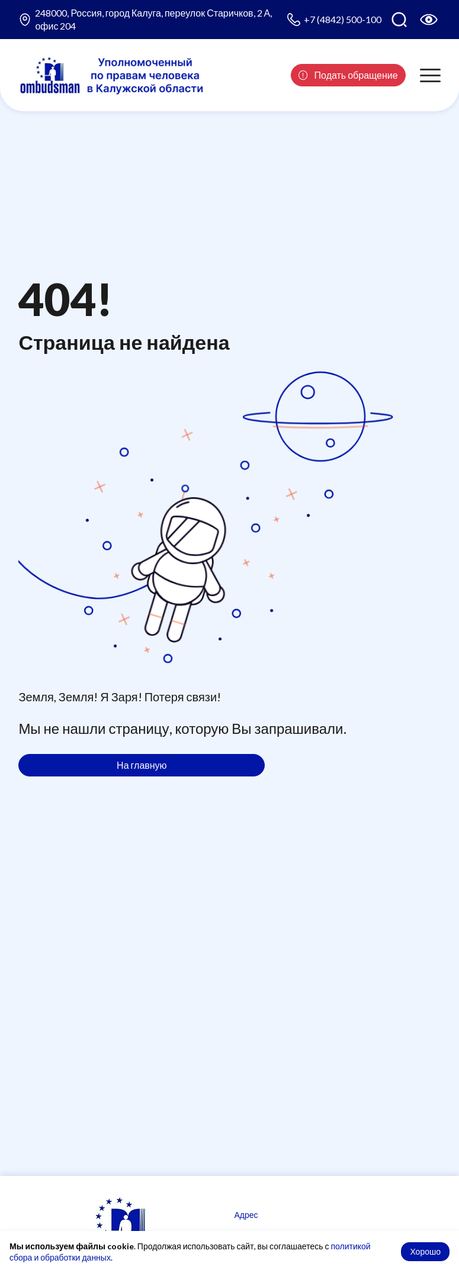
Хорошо (425, 1251)
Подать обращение (348, 74)
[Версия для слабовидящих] (429, 19)
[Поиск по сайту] (399, 19)
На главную (142, 765)
